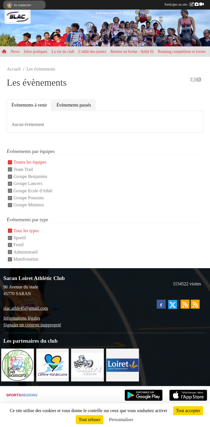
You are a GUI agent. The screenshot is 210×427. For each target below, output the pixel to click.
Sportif (19, 237)
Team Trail (23, 169)
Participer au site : (184, 4)
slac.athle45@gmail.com (25, 308)
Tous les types (26, 230)
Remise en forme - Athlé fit (132, 51)
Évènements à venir (29, 105)
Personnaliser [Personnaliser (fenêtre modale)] (121, 419)
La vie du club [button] (62, 51)
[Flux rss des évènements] (195, 304)
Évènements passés (73, 105)
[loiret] (122, 364)
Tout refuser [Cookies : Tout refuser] (90, 419)
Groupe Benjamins (30, 176)
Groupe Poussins (28, 197)
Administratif (25, 252)
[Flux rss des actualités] (185, 304)
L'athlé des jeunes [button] (92, 51)
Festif (18, 245)
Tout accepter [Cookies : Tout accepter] (188, 410)
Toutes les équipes (29, 162)
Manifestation (25, 259)
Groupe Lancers (27, 183)
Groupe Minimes (28, 204)
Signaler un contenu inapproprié (32, 324)
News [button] (15, 51)
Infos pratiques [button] (35, 51)
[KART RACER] (87, 364)
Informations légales (21, 318)
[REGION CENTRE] (52, 364)
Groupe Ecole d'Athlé (32, 190)
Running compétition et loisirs (182, 51)
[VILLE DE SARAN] (17, 364)
